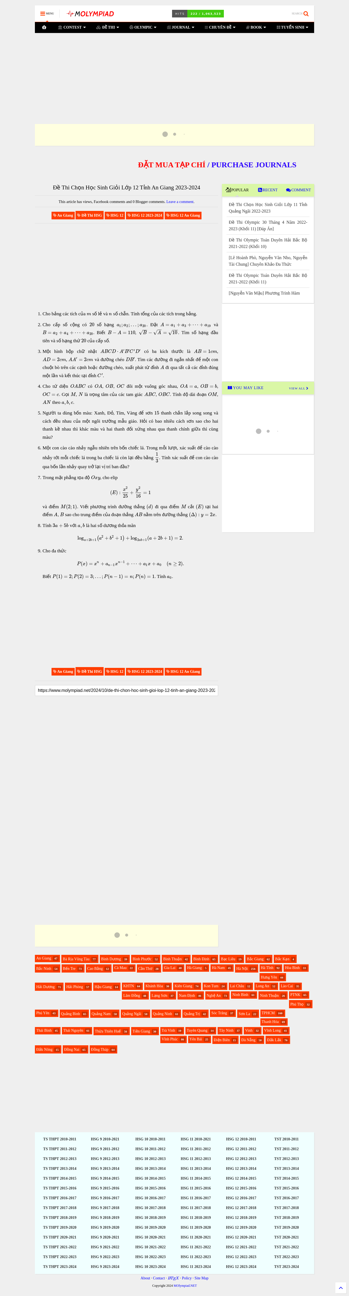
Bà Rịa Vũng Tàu (76, 959)
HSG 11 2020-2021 (196, 1237)
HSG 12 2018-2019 (241, 1218)
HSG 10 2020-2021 (150, 1237)
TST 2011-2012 (286, 1149)
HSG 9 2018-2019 (105, 1218)
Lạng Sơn (159, 996)
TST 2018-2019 (286, 1218)
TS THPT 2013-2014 (59, 1169)
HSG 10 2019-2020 (150, 1227)
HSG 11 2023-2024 (196, 1267)
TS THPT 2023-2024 (59, 1267)
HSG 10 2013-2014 (150, 1169)
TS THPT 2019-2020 (59, 1227)
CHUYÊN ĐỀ (220, 27)
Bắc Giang (255, 959)
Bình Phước (142, 959)
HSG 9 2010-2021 (105, 1139)
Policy (187, 1278)
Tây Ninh (226, 1030)
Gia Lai (169, 968)
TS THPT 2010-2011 (59, 1139)
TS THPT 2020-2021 (59, 1237)
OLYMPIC (143, 27)
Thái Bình (44, 1030)
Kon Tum (211, 986)
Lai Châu (237, 986)
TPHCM (268, 1013)
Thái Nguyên (73, 1030)
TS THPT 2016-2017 (59, 1198)
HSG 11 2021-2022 (196, 1247)
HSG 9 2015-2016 (105, 1188)
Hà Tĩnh (267, 968)
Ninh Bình (240, 995)
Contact (159, 1278)
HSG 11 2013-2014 (196, 1169)
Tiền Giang (141, 1031)
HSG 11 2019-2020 (196, 1227)
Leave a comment (180, 202)
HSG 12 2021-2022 (241, 1247)
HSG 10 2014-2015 (150, 1178)
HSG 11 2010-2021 (196, 1139)
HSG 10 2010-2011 (151, 1139)
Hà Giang (194, 968)
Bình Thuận (172, 959)
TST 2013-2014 (286, 1169)
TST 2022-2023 (286, 1257)
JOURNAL (180, 27)
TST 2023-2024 (286, 1267)
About (145, 1278)
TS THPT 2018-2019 (59, 1218)
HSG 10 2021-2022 (150, 1247)
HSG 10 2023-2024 (150, 1267)
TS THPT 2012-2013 (59, 1159)
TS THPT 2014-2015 (59, 1178)
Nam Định (187, 996)
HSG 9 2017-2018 (105, 1208)
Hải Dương (45, 987)
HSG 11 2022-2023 (196, 1257)
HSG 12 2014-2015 (241, 1178)
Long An (262, 986)
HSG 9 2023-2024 (105, 1267)
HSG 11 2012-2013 (196, 1159)
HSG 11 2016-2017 (196, 1198)
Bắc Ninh (43, 969)
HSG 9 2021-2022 (105, 1247)
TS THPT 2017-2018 (59, 1208)
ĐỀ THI (107, 27)
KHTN (128, 986)
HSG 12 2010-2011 (241, 1139)
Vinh (248, 1030)
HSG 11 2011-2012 (196, 1149)
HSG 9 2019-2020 (105, 1227)
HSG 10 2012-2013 (150, 1159)
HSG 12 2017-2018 (241, 1208)
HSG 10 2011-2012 (151, 1149)
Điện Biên (222, 1040)
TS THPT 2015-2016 (59, 1188)
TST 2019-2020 (286, 1227)
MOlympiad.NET (185, 1286)
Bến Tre (69, 969)
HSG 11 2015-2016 (196, 1188)
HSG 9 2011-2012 (105, 1149)
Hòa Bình (292, 968)
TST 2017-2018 (286, 1208)
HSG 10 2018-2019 (150, 1218)
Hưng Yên (269, 977)
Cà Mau (120, 968)
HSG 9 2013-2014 (105, 1169)
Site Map (201, 1278)
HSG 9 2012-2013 (105, 1159)
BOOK (256, 27)
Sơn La (244, 1014)
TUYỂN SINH (293, 27)
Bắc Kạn (282, 959)
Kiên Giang (183, 986)
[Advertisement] (174, 72)
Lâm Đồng (131, 996)
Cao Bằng (95, 969)
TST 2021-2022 (286, 1247)
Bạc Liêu (228, 959)
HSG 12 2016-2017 (241, 1198)
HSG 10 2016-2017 (150, 1198)
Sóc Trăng (219, 1013)
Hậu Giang (103, 987)
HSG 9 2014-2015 (105, 1178)
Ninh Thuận (269, 996)
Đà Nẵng (248, 1040)
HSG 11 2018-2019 (196, 1218)
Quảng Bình (70, 1014)
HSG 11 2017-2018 (196, 1208)
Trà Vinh (168, 1030)
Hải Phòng (74, 987)
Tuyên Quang (197, 1030)
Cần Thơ (145, 969)
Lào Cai (287, 986)
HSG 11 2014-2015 (196, 1178)
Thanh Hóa (270, 1022)
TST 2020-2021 (286, 1237)
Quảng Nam (101, 1014)
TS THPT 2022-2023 (59, 1257)
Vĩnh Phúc (170, 1039)
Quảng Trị (192, 1014)
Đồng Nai (71, 1049)
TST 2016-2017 (286, 1198)
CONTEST (72, 27)
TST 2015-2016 (286, 1188)
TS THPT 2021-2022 (59, 1247)
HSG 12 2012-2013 (241, 1159)
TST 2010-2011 (286, 1139)
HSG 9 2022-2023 (105, 1257)
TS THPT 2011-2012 (59, 1149)
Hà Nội (242, 969)
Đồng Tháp (100, 1049)
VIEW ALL (299, 388)
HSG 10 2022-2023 (150, 1257)
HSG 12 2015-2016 (241, 1188)
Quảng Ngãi (131, 1014)
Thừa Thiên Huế (108, 1031)
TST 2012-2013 (286, 1159)
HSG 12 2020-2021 (241, 1237)
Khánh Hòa (154, 986)
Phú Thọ (297, 1004)
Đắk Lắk (274, 1040)
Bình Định (201, 959)
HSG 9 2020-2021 (105, 1237)
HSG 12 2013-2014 (241, 1169)
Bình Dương (111, 959)
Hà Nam (218, 968)
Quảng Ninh (162, 1014)
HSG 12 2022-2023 (241, 1257)
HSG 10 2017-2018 (150, 1208)
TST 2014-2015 (286, 1178)
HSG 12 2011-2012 (241, 1149)
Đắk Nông (44, 1049)
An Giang (43, 958)
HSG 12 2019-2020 (241, 1227)
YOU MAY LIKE (245, 388)
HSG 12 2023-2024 (241, 1267)
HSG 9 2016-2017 (105, 1198)
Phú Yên (42, 1013)
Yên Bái (195, 1039)
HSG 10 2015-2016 (150, 1188)
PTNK (295, 995)
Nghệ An (214, 996)
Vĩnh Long (272, 1030)
